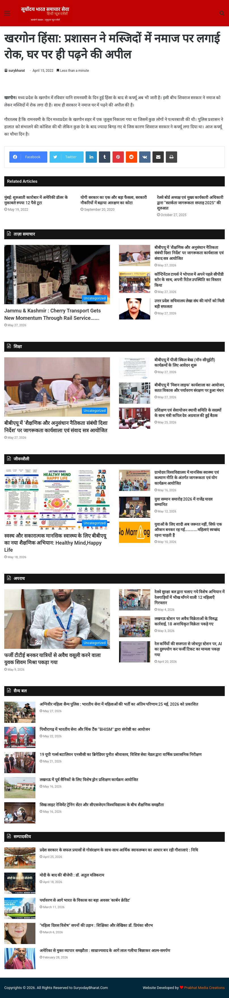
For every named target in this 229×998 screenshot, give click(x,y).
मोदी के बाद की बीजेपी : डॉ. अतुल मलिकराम (72, 875)
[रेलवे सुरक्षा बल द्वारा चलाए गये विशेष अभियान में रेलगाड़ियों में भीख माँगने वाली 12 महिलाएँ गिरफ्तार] (134, 599)
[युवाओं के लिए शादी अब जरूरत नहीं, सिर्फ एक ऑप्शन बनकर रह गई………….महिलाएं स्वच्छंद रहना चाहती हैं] (134, 532)
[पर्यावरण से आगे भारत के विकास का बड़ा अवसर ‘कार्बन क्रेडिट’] (19, 908)
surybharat (17, 71)
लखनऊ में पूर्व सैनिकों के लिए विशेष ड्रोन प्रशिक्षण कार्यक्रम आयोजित (89, 779)
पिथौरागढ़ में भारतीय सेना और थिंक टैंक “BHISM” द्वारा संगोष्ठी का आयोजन (95, 729)
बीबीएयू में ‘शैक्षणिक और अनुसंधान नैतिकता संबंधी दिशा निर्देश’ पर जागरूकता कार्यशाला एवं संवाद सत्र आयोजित (189, 253)
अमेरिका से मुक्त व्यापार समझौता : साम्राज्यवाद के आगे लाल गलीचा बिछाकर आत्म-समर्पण (105, 950)
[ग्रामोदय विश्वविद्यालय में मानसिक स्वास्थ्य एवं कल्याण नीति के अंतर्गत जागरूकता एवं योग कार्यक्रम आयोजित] (134, 480)
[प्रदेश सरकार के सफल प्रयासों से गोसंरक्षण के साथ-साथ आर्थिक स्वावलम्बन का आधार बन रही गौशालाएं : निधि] (19, 858)
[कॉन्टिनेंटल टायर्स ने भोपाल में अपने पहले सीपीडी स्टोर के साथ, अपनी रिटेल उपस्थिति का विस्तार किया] (134, 282)
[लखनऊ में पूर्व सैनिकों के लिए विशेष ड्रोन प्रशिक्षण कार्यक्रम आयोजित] (19, 787)
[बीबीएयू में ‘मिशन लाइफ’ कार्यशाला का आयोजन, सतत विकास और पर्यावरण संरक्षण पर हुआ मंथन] (134, 393)
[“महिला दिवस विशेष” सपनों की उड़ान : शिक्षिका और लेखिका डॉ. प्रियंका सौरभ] (19, 933)
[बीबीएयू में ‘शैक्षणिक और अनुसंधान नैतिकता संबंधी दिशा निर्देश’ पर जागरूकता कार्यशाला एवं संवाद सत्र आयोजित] (134, 255)
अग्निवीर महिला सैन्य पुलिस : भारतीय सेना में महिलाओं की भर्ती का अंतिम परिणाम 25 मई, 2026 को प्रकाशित (119, 704)
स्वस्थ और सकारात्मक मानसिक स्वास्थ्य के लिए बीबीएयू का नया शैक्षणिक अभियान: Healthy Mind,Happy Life (55, 543)
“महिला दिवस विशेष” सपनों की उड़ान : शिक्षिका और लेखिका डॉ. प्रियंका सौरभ (96, 925)
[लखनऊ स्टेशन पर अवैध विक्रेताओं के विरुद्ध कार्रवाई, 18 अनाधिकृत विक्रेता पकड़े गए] (134, 626)
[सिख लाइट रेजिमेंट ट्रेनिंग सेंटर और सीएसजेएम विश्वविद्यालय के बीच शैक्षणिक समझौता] (19, 812)
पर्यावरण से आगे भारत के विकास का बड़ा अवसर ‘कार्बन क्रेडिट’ (85, 900)
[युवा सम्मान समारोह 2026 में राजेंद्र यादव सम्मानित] (134, 507)
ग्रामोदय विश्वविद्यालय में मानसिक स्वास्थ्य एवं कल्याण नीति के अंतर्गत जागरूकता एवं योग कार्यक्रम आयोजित (186, 478)
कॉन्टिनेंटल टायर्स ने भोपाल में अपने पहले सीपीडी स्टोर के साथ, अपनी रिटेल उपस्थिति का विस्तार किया (189, 280)
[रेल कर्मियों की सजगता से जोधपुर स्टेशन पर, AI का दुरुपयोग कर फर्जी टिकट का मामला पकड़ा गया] (134, 651)
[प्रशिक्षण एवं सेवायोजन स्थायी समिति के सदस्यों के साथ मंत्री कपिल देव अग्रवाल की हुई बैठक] (134, 418)
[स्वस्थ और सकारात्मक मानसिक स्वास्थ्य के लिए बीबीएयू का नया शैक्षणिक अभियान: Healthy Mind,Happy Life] (57, 499)
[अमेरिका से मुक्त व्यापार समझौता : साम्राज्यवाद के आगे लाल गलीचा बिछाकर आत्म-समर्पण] (19, 958)
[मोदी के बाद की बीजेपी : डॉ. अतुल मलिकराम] (19, 883)
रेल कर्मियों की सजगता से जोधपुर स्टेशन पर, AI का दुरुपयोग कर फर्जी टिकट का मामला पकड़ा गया (188, 649)
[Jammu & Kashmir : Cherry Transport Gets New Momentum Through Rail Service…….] (57, 275)
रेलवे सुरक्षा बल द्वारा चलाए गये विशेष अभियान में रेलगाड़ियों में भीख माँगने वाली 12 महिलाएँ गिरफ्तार (189, 597)
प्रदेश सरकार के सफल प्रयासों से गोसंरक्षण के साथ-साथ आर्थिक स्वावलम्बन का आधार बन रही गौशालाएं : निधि (119, 850)
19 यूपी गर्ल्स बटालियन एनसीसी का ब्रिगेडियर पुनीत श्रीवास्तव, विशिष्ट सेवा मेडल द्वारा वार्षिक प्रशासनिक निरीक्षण (121, 754)
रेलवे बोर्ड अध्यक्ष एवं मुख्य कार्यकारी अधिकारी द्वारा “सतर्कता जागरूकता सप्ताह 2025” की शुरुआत (190, 202)
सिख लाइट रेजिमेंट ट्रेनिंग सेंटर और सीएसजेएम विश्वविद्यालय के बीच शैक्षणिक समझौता (102, 805)
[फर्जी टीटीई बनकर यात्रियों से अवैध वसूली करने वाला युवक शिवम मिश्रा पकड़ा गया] (57, 619)
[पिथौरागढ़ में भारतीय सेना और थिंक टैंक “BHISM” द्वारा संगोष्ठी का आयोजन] (19, 737)
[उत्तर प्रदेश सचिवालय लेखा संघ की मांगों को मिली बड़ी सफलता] (134, 308)
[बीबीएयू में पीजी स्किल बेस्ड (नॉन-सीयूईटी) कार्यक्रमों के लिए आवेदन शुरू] (134, 368)
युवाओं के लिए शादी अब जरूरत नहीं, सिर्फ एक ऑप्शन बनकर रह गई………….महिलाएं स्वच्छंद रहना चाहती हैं (188, 530)
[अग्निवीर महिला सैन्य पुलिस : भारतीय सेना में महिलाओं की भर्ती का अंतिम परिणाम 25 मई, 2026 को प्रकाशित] (19, 712)
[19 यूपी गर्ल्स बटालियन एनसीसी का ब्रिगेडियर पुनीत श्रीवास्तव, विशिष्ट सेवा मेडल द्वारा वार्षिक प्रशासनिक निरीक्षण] (19, 762)
